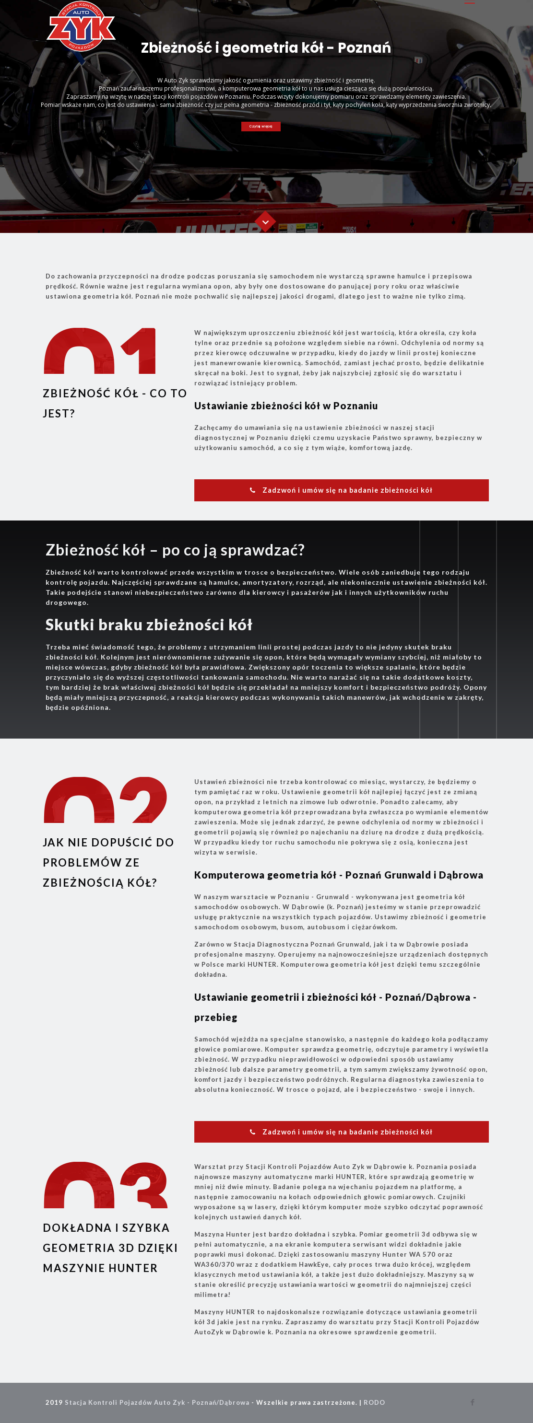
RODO (374, 1402)
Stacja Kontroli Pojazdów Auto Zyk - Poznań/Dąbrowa (157, 1402)
